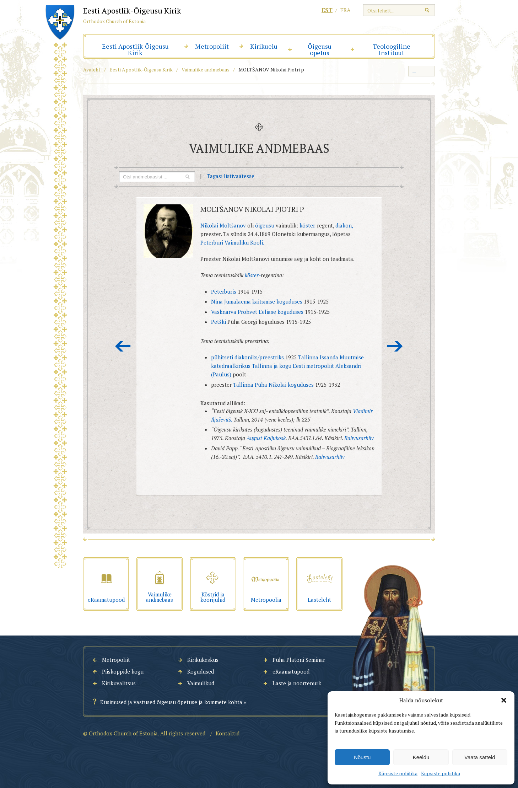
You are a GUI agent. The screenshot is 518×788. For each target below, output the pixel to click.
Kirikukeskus (202, 659)
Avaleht (92, 69)
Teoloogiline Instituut (391, 49)
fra (345, 10)
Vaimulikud (200, 683)
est (327, 10)
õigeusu (264, 225)
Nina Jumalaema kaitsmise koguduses (256, 301)
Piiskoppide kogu (123, 671)
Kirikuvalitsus (119, 683)
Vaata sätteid (479, 757)
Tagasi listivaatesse (230, 175)
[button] (503, 700)
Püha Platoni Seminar (299, 659)
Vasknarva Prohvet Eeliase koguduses (257, 311)
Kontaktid (227, 733)
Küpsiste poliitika (397, 773)
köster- (253, 275)
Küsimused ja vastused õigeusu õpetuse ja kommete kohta (171, 702)
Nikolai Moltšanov (223, 225)
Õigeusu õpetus (319, 49)
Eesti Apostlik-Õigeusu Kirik (135, 49)
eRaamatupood (291, 671)
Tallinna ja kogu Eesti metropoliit (293, 365)
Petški (218, 321)
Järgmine (395, 346)
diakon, (344, 225)
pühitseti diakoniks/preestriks (247, 357)
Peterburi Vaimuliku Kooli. (232, 242)
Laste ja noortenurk (297, 683)
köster (307, 225)
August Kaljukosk (266, 437)
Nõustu (362, 757)
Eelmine (123, 346)
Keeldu (421, 757)
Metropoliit (212, 46)
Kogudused (200, 671)
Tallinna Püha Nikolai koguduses (273, 384)
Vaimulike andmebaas (206, 69)
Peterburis (223, 291)
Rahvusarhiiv (359, 437)
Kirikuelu (263, 46)
